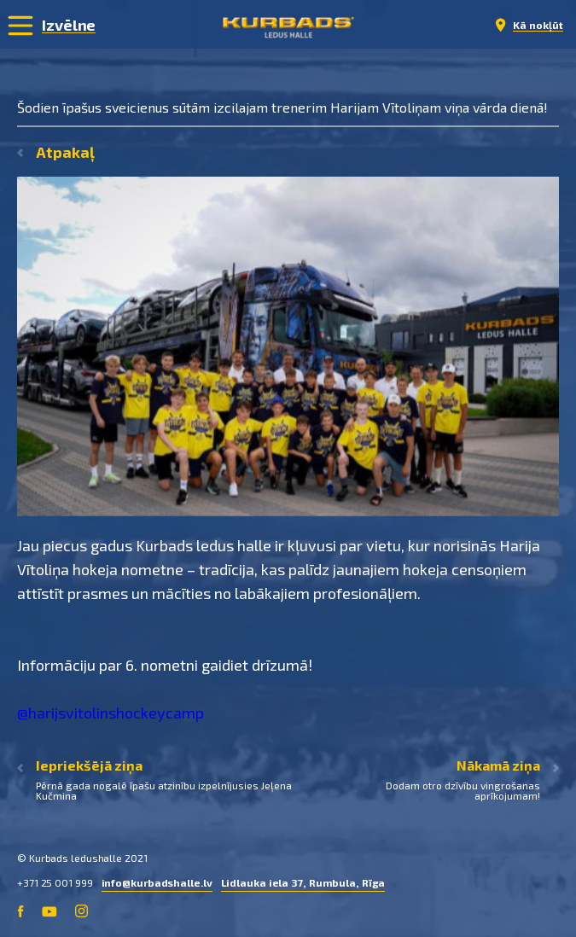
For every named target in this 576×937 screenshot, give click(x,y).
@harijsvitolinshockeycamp (110, 712)
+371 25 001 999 (55, 882)
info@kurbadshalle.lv (157, 882)
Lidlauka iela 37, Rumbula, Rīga (303, 882)
